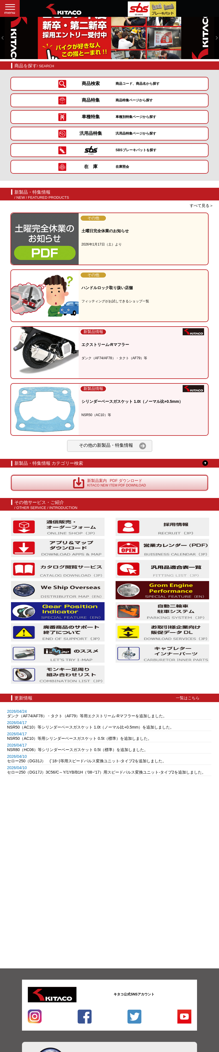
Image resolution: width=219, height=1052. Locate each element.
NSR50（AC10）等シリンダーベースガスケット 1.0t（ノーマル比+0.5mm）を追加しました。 (90, 727)
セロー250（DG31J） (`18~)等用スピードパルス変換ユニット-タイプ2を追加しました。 (86, 761)
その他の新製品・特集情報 (112, 446)
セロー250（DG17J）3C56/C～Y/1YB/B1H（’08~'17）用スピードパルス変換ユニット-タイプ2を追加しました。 (106, 772)
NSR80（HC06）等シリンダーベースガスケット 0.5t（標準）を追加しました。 (77, 749)
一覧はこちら (188, 698)
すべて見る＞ (201, 205)
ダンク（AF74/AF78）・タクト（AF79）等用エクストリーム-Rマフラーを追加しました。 (87, 716)
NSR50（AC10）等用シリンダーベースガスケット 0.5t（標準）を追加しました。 (79, 738)
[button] (2, 38)
